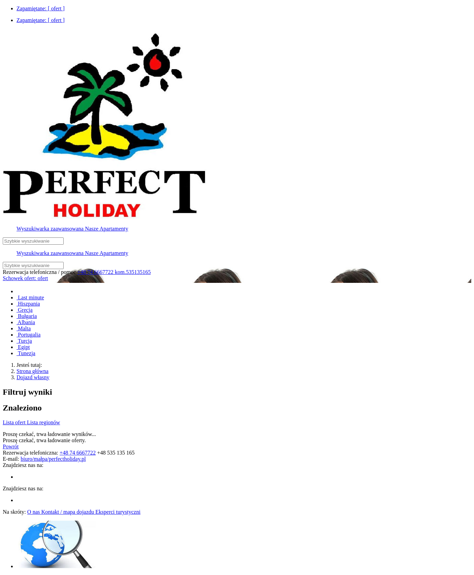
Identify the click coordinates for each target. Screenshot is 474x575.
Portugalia (29, 335)
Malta (24, 328)
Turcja (24, 341)
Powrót (11, 446)
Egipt (23, 347)
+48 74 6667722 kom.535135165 (114, 272)
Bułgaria (27, 316)
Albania (26, 322)
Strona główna (33, 371)
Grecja (25, 310)
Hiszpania (28, 304)
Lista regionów (43, 422)
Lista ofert (15, 422)
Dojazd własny (33, 377)
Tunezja (26, 353)
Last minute (30, 297)
